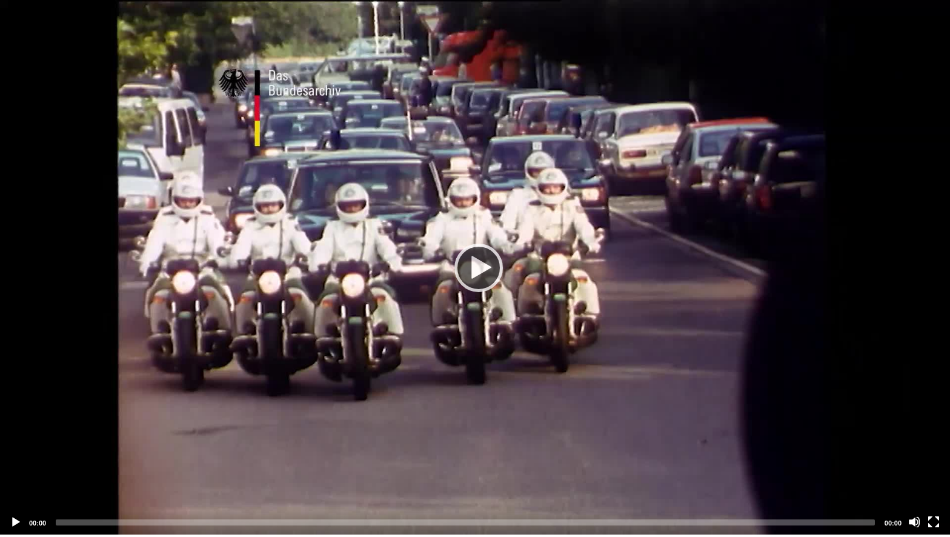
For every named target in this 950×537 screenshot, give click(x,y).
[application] (475, 267)
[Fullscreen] (933, 521)
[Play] (475, 267)
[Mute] (914, 521)
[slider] (465, 522)
